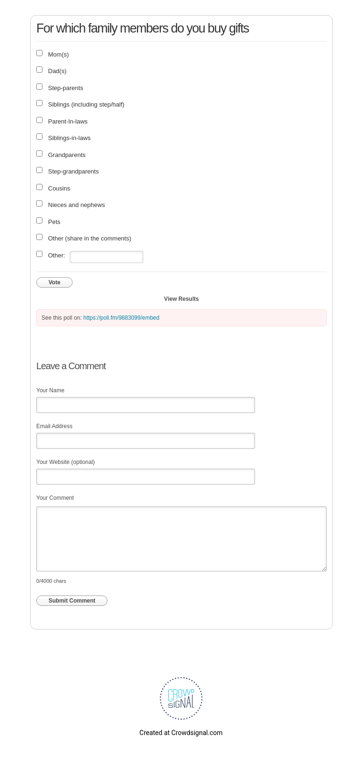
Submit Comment (72, 600)
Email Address (54, 426)
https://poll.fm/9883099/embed (121, 317)
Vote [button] (54, 282)
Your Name (50, 390)
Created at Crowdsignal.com (181, 732)
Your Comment (55, 498)
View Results (181, 299)
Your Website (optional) (65, 462)
